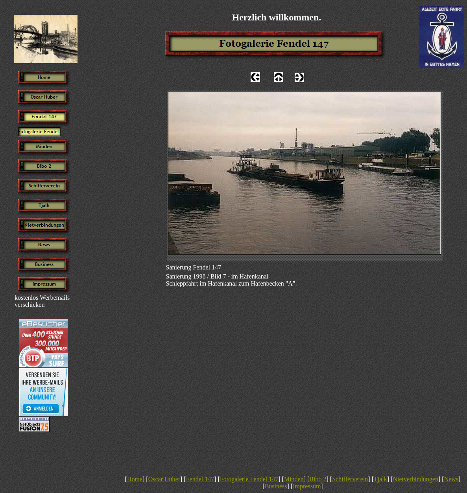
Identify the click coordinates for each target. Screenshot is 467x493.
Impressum (307, 486)
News (451, 479)
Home (134, 479)
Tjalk (380, 479)
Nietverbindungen (415, 479)
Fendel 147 (200, 479)
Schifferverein (350, 479)
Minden (294, 479)
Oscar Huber (164, 479)
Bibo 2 (317, 479)
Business (276, 486)
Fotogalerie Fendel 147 (249, 479)
